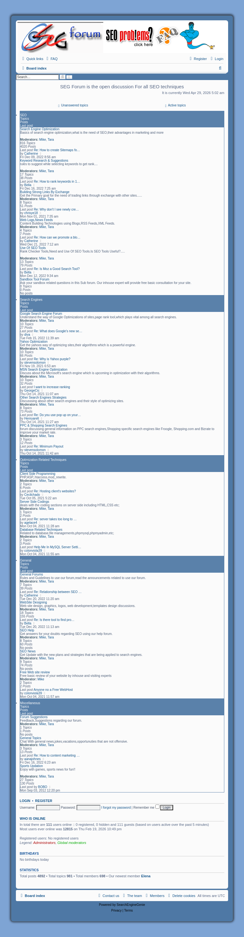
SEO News (28, 651)
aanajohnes (32, 759)
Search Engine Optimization (39, 129)
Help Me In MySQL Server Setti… (57, 547)
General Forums (31, 574)
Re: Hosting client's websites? (55, 491)
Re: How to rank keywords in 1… (57, 181)
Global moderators (72, 843)
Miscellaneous (30, 703)
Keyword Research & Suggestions (44, 160)
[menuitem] (51, 59)
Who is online (32, 818)
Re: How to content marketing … (57, 755)
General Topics (30, 738)
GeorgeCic (31, 390)
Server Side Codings (34, 501)
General (25, 560)
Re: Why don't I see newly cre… (56, 209)
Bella (27, 185)
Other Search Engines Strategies (43, 397)
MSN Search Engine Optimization (43, 369)
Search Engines (31, 299)
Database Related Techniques (41, 529)
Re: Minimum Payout (48, 446)
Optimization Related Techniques (43, 460)
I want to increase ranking (52, 387)
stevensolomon (34, 362)
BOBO (42, 787)
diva (27, 334)
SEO (23, 115)
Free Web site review (35, 672)
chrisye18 (31, 213)
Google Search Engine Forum (41, 313)
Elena (145, 876)
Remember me (146, 807)
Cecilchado (32, 494)
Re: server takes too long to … (55, 519)
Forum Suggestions (34, 717)
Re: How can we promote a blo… (57, 237)
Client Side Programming (37, 473)
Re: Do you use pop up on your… (57, 415)
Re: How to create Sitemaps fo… (57, 150)
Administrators (44, 843)
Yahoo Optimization (34, 341)
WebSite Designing (33, 602)
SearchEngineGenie (131, 905)
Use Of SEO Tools (33, 248)
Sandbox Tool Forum (34, 279)
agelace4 (30, 522)
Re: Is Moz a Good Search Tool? (56, 269)
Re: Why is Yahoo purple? (52, 359)
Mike (42, 139)
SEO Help (27, 630)
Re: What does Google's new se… (58, 331)
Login (25, 801)
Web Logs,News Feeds (36, 220)
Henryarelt (31, 418)
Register (43, 801)
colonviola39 (33, 550)
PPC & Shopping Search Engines (43, 425)
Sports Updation (31, 766)
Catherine (31, 153)
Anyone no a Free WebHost (53, 689)
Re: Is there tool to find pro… (54, 620)
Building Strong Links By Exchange (45, 192)
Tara (51, 139)
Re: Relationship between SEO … (58, 592)
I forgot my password (116, 807)
